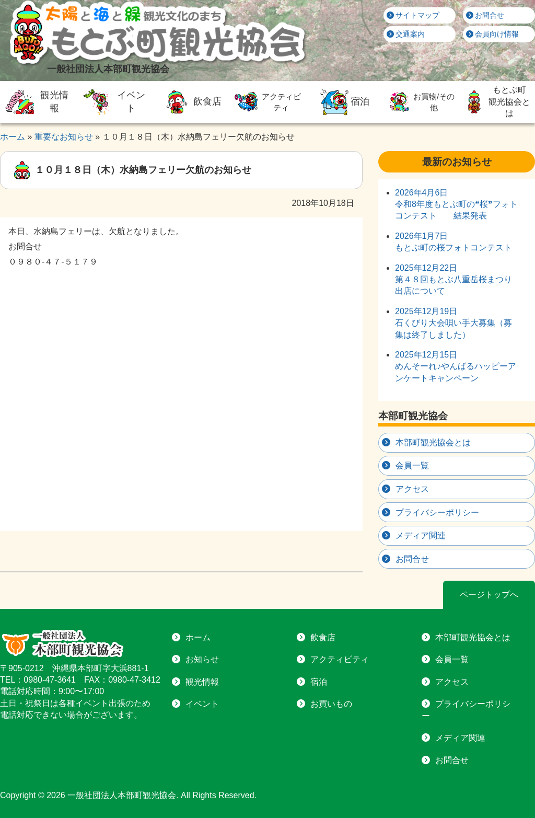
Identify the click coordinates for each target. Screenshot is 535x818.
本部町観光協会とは (433, 442)
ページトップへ (489, 594)
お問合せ (485, 15)
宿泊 (343, 102)
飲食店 (190, 102)
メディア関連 (421, 535)
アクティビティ (266, 101)
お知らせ (202, 659)
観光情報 (35, 102)
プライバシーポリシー (437, 512)
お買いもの (331, 703)
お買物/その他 (420, 101)
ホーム (198, 637)
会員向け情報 (492, 34)
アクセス (412, 489)
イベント (112, 102)
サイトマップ (413, 15)
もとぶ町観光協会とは (496, 101)
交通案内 (406, 34)
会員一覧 (412, 465)
